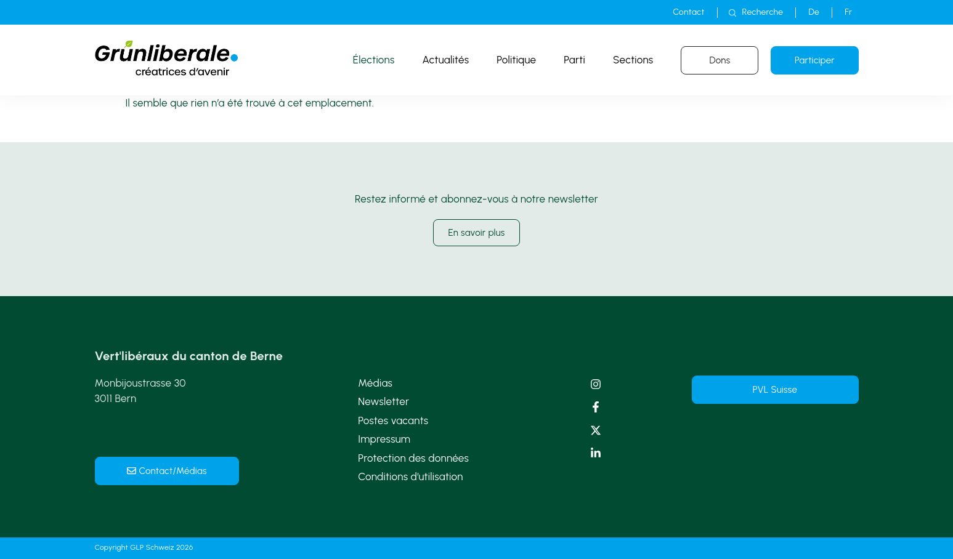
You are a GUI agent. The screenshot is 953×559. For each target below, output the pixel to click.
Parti (574, 60)
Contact (688, 12)
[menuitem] (814, 12)
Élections (374, 60)
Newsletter (383, 401)
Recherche (763, 12)
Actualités (446, 60)
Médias (375, 383)
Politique (516, 60)
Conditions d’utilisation (410, 476)
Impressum (384, 439)
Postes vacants (393, 420)
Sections (633, 60)
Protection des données (413, 458)
